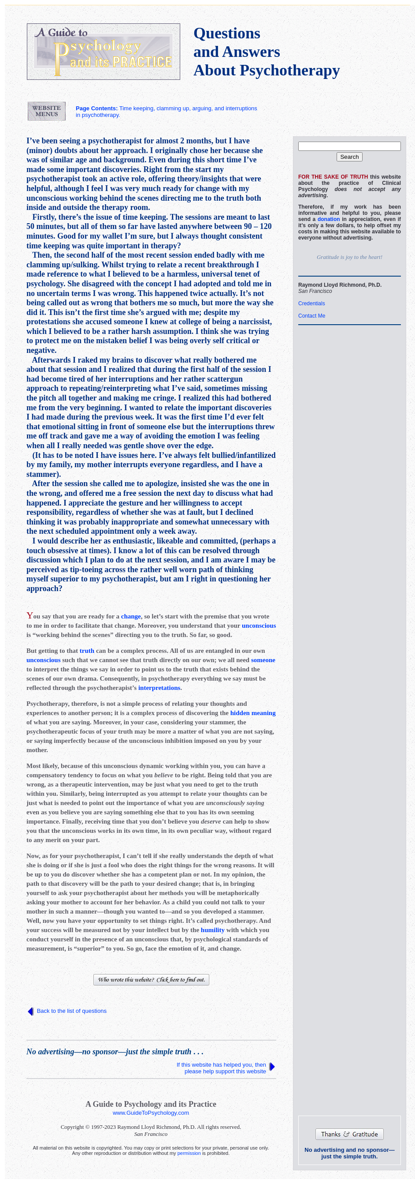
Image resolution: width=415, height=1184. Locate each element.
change (131, 616)
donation (329, 219)
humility (213, 929)
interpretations (159, 687)
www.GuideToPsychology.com (151, 1112)
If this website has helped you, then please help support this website (221, 1068)
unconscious (259, 625)
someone (263, 659)
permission (189, 1153)
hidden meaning (253, 712)
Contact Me (311, 316)
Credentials (311, 303)
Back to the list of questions (72, 1011)
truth (87, 650)
